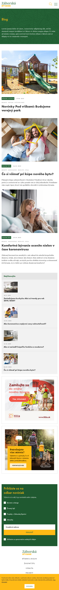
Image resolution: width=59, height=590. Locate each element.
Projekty (29, 573)
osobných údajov (30, 539)
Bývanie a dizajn (29, 559)
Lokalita (29, 568)
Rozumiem (29, 586)
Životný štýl (29, 563)
